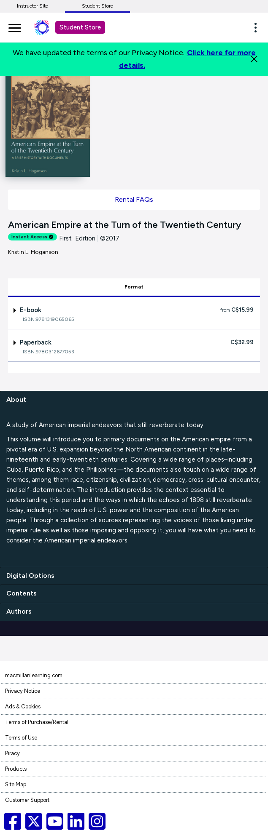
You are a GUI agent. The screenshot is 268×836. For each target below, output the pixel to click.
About (16, 399)
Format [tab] (134, 287)
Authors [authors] (19, 611)
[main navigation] (15, 26)
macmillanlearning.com (33, 675)
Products (16, 769)
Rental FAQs (134, 199)
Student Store (97, 6)
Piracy (12, 753)
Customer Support (27, 800)
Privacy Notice (22, 691)
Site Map (15, 784)
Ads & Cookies (23, 706)
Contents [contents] (21, 593)
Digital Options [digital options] (30, 576)
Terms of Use (21, 738)
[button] (258, 27)
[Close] (254, 59)
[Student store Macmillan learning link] (47, 27)
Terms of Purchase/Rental (36, 722)
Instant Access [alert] (32, 237)
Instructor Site (32, 6)
